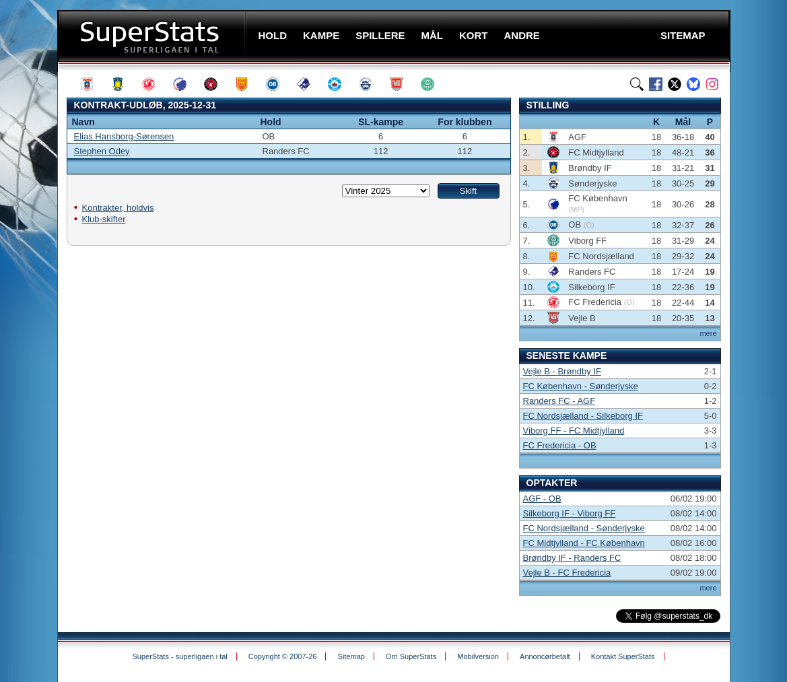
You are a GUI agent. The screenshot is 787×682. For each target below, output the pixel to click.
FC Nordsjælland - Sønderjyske (584, 528)
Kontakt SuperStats (623, 656)
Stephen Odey (102, 151)
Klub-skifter (104, 219)
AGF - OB (542, 498)
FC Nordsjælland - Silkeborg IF (583, 416)
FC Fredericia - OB (559, 445)
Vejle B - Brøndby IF (562, 371)
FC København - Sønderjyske (580, 386)
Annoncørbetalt (545, 656)
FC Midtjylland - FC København (584, 543)
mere (707, 333)
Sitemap (351, 656)
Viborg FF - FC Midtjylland (574, 430)
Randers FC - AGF (559, 401)
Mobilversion (478, 656)
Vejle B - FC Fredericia (567, 573)
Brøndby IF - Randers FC (572, 558)
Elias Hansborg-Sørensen (124, 136)
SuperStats (153, 36)
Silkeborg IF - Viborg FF (569, 513)
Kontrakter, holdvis (118, 208)
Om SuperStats (411, 656)
